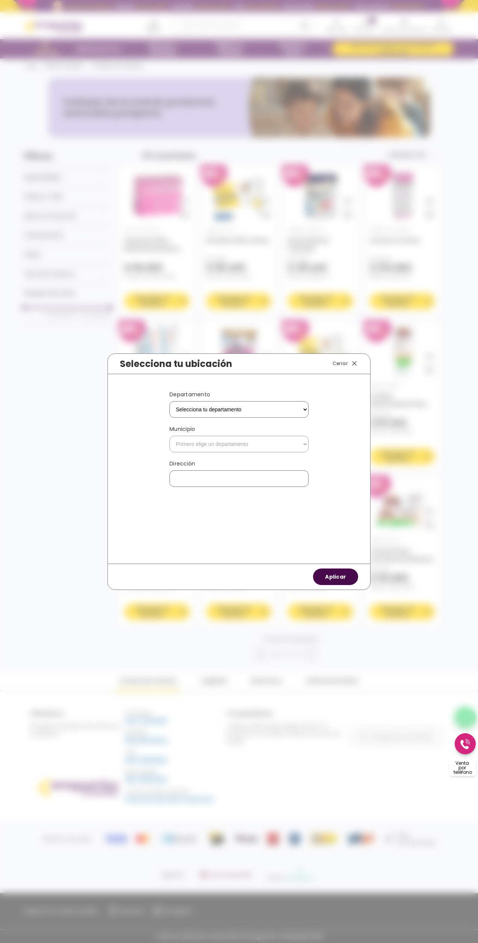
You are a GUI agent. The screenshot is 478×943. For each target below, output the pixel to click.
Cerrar (345, 363)
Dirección (182, 463)
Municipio (182, 429)
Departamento (189, 394)
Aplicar (335, 577)
